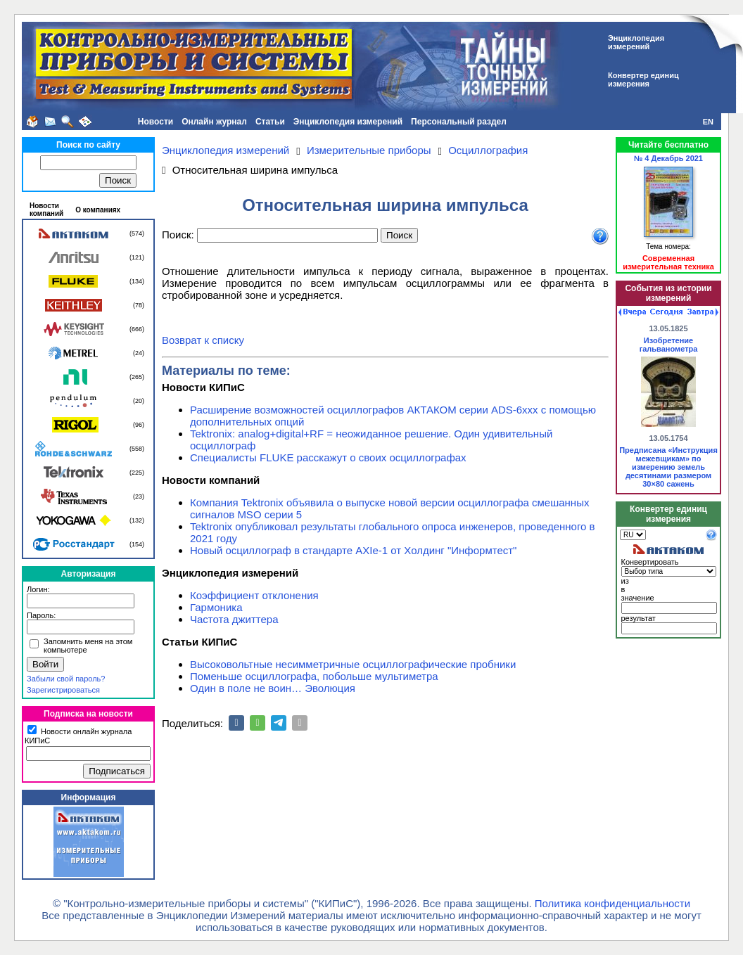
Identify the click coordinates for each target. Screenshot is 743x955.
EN (708, 121)
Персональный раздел (459, 122)
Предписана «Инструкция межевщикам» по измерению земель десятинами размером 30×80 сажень (668, 467)
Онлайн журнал (214, 122)
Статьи (270, 122)
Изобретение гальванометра (669, 344)
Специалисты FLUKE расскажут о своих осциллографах (328, 457)
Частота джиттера (234, 619)
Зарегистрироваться (63, 690)
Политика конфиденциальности (612, 903)
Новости (155, 122)
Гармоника (216, 607)
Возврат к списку (203, 340)
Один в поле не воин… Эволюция (272, 688)
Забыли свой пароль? (66, 678)
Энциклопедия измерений (347, 122)
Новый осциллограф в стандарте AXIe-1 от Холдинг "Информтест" (353, 550)
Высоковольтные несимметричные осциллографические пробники (353, 664)
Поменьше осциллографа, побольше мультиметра (314, 676)
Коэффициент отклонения (254, 595)
